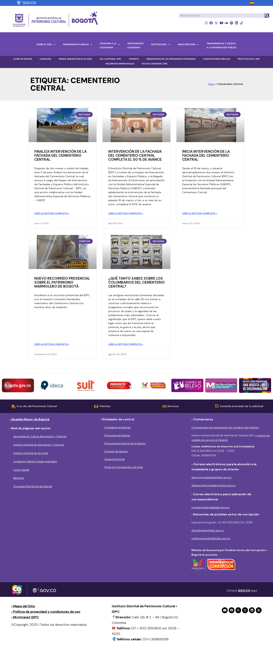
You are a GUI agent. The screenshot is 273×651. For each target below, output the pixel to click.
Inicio (211, 84)
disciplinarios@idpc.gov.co (207, 530)
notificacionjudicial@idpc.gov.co (210, 538)
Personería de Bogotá (117, 435)
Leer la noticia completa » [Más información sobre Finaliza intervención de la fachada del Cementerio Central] (51, 213)
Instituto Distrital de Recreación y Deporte (38, 445)
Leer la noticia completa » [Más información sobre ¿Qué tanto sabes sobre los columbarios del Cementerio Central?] (125, 344)
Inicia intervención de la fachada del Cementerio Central (206, 156)
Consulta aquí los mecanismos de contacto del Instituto (225, 428)
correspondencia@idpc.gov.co (210, 508)
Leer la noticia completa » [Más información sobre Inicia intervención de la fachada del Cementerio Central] (199, 213)
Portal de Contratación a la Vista (123, 467)
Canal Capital (21, 470)
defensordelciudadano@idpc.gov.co (213, 486)
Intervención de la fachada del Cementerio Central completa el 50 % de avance (135, 156)
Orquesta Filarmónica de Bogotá (32, 487)
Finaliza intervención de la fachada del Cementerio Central (60, 156)
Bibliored (18, 478)
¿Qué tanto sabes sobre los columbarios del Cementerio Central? (136, 282)
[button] (7, 386)
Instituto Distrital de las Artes (30, 453)
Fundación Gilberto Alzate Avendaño (35, 462)
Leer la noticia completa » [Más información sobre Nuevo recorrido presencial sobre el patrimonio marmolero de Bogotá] (51, 344)
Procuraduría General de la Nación (125, 443)
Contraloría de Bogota (117, 428)
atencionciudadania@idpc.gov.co (211, 478)
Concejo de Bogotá (115, 451)
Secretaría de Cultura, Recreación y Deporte (40, 437)
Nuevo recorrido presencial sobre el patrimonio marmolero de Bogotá (62, 282)
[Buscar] (267, 15)
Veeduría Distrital (114, 459)
